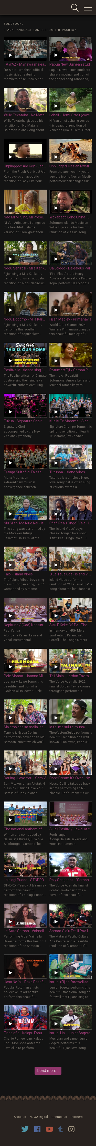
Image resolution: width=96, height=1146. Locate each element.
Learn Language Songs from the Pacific (39, 30)
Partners (77, 1117)
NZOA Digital (39, 1117)
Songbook (13, 24)
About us (20, 1117)
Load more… (48, 1070)
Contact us (59, 1117)
